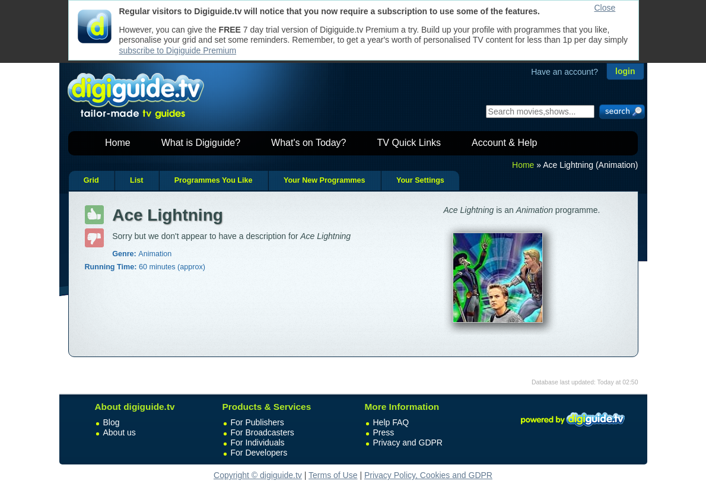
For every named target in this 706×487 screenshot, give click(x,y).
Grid (91, 180)
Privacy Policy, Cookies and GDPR (428, 475)
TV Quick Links (409, 143)
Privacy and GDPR (408, 442)
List (136, 180)
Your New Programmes (324, 180)
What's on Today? (308, 143)
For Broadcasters (262, 432)
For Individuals (258, 442)
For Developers (259, 452)
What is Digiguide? (200, 143)
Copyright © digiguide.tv (258, 475)
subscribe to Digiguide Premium (178, 50)
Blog (111, 422)
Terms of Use (333, 475)
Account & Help (504, 143)
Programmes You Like (213, 180)
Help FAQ (391, 422)
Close (605, 7)
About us (119, 432)
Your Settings (420, 180)
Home (118, 143)
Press (384, 432)
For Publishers (257, 422)
